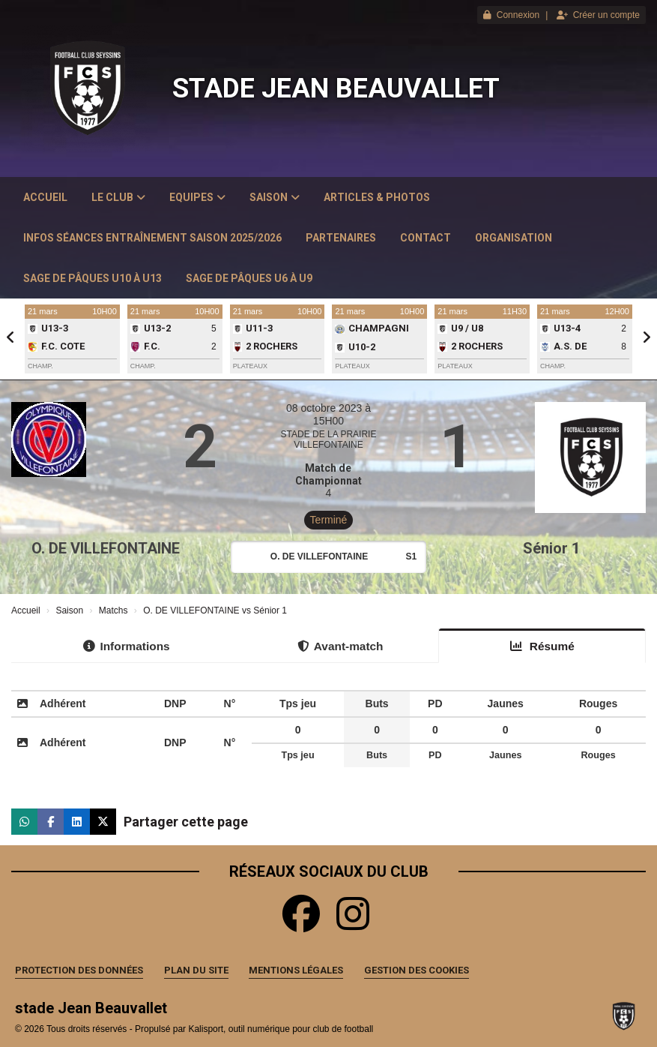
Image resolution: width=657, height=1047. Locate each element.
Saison (274, 197)
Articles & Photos (377, 197)
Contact (425, 238)
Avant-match (340, 646)
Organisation (513, 238)
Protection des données (79, 970)
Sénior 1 (551, 548)
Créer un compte (598, 15)
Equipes (197, 197)
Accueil (45, 197)
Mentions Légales (296, 970)
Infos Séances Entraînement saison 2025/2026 (152, 238)
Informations (126, 646)
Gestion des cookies (416, 970)
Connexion (511, 15)
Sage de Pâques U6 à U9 (249, 278)
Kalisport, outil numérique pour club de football (280, 1029)
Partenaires (341, 238)
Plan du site (196, 970)
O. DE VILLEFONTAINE (105, 548)
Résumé (542, 646)
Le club (118, 197)
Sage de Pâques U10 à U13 (92, 278)
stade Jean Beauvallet (336, 88)
